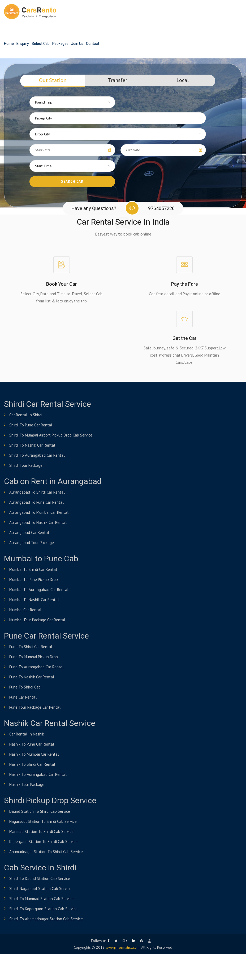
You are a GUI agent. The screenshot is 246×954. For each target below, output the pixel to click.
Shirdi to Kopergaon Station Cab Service (43, 908)
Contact (92, 43)
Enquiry (22, 43)
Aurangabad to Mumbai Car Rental (38, 512)
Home (9, 43)
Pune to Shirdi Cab (25, 687)
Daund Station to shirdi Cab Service (39, 811)
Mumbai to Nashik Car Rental (34, 599)
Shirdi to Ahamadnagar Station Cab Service (46, 918)
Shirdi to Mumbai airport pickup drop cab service (50, 435)
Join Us (77, 43)
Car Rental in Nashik (26, 734)
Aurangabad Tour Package (31, 542)
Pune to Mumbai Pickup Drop (33, 656)
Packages (60, 43)
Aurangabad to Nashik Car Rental (38, 522)
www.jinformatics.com (123, 947)
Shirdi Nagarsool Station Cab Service (40, 888)
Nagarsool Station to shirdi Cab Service (43, 821)
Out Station (52, 80)
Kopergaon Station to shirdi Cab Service (43, 841)
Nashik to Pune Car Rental (31, 744)
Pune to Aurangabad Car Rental (36, 666)
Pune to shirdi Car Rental (30, 646)
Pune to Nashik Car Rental (31, 676)
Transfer (117, 80)
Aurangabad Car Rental (29, 532)
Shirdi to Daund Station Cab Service (39, 878)
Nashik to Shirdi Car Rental (32, 764)
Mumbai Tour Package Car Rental (37, 619)
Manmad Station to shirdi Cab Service (41, 831)
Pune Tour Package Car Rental (35, 707)
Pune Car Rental (23, 697)
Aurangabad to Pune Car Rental (36, 502)
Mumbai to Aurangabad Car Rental (38, 589)
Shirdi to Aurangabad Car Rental (37, 455)
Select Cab (41, 43)
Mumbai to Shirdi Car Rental (33, 569)
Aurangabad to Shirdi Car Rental (37, 492)
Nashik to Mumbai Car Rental (34, 754)
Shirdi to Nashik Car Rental (32, 445)
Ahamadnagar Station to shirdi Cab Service (46, 851)
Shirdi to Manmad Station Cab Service (41, 898)
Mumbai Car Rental (25, 609)
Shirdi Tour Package (25, 465)
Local (182, 80)
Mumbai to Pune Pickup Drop (33, 579)
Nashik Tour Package (26, 784)
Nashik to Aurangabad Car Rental (38, 774)
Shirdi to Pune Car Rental (30, 424)
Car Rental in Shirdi (25, 414)
